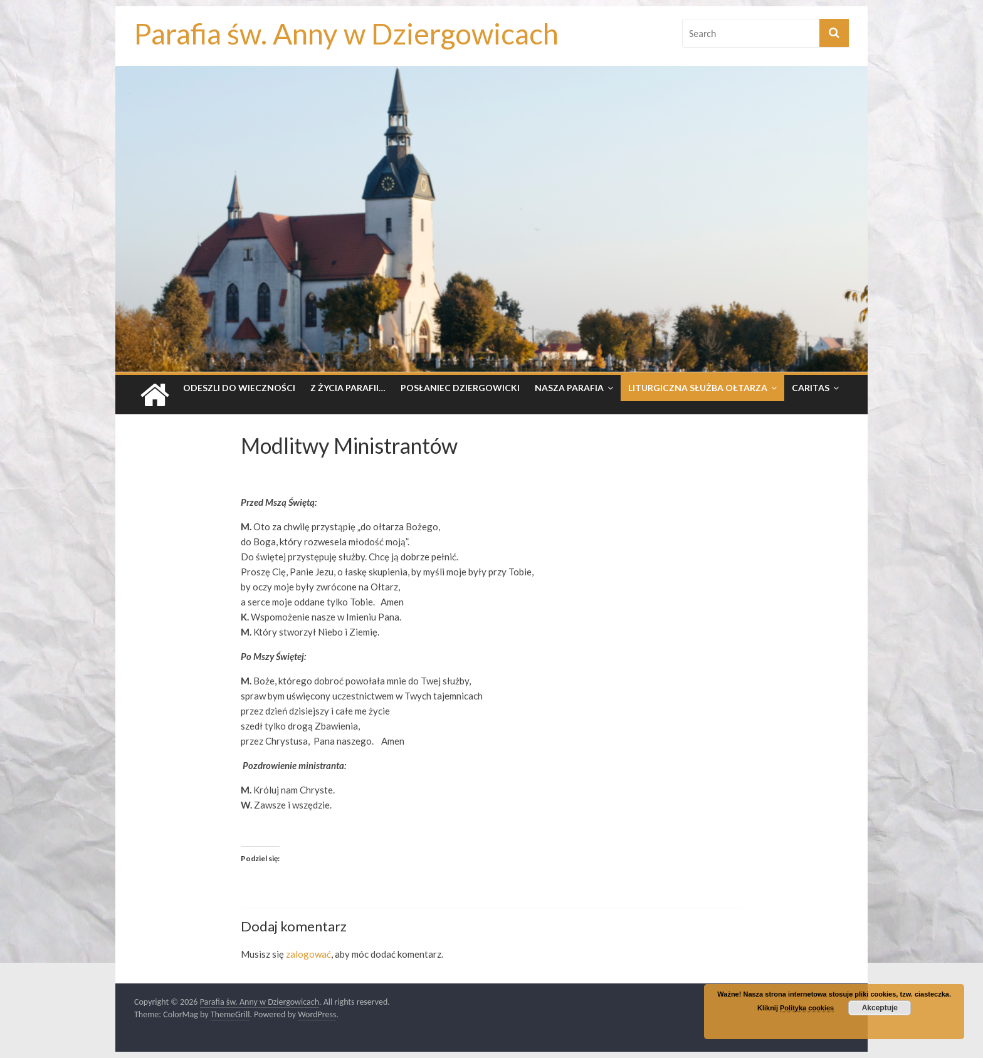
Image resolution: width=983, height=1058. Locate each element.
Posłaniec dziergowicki (460, 387)
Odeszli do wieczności (239, 387)
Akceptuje (880, 1007)
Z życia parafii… (348, 387)
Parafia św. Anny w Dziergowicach (346, 33)
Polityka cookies (807, 1008)
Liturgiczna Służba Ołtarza (697, 387)
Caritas (810, 387)
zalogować (308, 954)
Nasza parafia (569, 387)
